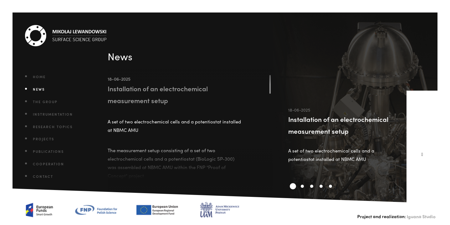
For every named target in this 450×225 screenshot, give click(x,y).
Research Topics (53, 126)
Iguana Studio (421, 216)
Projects (43, 138)
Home (39, 76)
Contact (43, 176)
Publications (48, 151)
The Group (45, 101)
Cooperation (48, 163)
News (39, 89)
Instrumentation (53, 114)
